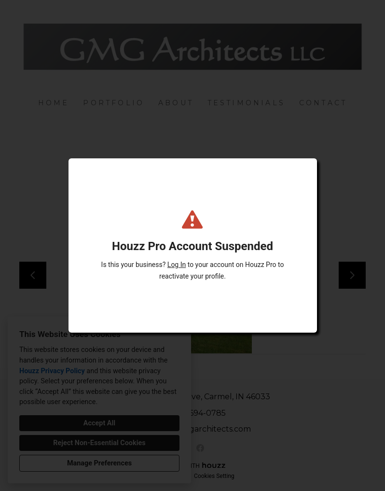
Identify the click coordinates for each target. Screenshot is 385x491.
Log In (176, 264)
